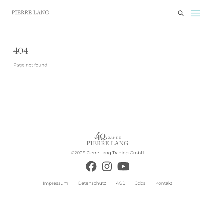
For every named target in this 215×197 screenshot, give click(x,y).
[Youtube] (123, 170)
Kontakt (163, 183)
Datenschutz (92, 183)
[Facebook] (91, 170)
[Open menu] (195, 13)
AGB (120, 183)
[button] (12, 185)
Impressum (55, 183)
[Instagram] (107, 170)
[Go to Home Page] (30, 13)
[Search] (181, 14)
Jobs (140, 183)
